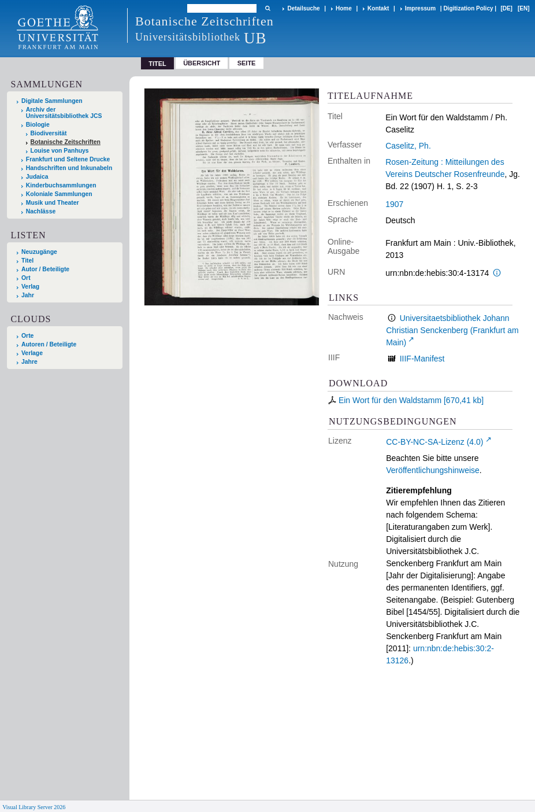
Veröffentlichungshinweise (433, 470)
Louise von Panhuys (60, 150)
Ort (26, 278)
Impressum (420, 8)
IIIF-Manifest (422, 358)
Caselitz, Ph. (408, 145)
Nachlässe (40, 211)
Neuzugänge (39, 252)
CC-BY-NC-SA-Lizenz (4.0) (434, 441)
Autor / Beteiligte (45, 269)
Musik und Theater (52, 203)
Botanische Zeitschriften (66, 142)
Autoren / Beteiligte (48, 344)
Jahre (29, 362)
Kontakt (378, 8)
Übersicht (201, 63)
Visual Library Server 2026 (33, 807)
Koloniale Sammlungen (59, 194)
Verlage (32, 353)
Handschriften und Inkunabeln (69, 168)
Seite (246, 63)
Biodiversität (49, 133)
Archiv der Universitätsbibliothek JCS (64, 112)
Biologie (38, 124)
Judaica (37, 177)
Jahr (27, 295)
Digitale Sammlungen (52, 101)
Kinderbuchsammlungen (61, 185)
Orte (27, 336)
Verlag (30, 286)
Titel (27, 260)
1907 (394, 204)
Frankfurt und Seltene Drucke (68, 159)
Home (344, 8)
